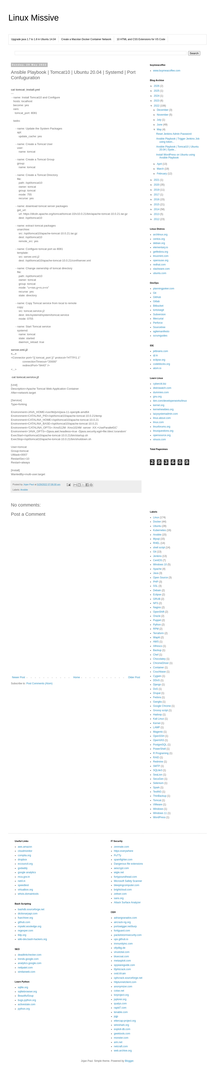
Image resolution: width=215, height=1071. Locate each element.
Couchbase (159, 671)
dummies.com (161, 392)
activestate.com (26, 1004)
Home (76, 677)
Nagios (157, 607)
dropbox (22, 859)
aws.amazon (25, 846)
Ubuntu (157, 526)
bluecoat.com (121, 956)
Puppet (157, 620)
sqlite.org (23, 987)
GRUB (156, 598)
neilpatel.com (25, 967)
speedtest (23, 885)
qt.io (155, 355)
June (160, 124)
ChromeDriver (161, 663)
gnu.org (157, 396)
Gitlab (156, 301)
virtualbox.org (25, 889)
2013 (157, 214)
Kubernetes (159, 530)
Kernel (156, 723)
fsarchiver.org (25, 917)
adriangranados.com (125, 917)
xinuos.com (159, 439)
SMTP (156, 766)
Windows (158, 808)
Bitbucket (158, 305)
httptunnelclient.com (125, 982)
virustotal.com (122, 952)
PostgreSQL (160, 744)
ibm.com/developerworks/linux (170, 400)
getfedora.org (160, 251)
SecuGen (158, 778)
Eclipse (157, 594)
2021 (157, 179)
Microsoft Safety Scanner (128, 881)
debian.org (159, 243)
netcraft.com (121, 1046)
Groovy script (160, 710)
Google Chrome (162, 705)
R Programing (161, 753)
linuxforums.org (161, 426)
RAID (156, 757)
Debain (157, 590)
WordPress (159, 817)
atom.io (157, 368)
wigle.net (119, 872)
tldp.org (22, 935)
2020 (157, 184)
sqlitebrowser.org (27, 991)
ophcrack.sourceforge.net (128, 977)
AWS (156, 641)
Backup (157, 650)
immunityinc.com (123, 943)
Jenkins (157, 556)
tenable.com (121, 1012)
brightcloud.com (123, 889)
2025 (157, 90)
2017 (157, 194)
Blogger (129, 1060)
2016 (157, 199)
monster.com (121, 1037)
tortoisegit (158, 310)
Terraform (158, 633)
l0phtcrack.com (122, 969)
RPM (156, 628)
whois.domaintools (28, 893)
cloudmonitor (25, 850)
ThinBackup (159, 795)
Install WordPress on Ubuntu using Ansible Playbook (175, 156)
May (159, 129)
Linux (156, 517)
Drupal (156, 693)
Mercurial (158, 318)
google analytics (27, 872)
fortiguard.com (122, 930)
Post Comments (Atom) (39, 683)
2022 (157, 105)
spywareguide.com (124, 965)
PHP (155, 581)
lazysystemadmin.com (165, 413)
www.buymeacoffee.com (166, 70)
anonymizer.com (123, 986)
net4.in (21, 881)
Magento (158, 731)
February (162, 173)
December (163, 109)
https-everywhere (123, 850)
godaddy (23, 868)
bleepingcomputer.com (126, 885)
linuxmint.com (160, 256)
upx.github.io (121, 939)
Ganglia (157, 701)
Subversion (159, 314)
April (160, 163)
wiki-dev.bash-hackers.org (32, 939)
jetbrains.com (160, 351)
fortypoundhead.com (125, 876)
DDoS (156, 680)
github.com (24, 922)
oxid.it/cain (120, 973)
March (161, 168)
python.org (24, 1008)
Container (158, 667)
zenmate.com (121, 846)
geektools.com (122, 1033)
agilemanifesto (161, 331)
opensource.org (161, 435)
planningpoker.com (163, 288)
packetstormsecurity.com (128, 935)
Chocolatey (159, 658)
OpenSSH (158, 736)
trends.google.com (28, 959)
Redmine (158, 761)
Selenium (158, 783)
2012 (157, 219)
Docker (157, 521)
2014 (157, 209)
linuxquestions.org (163, 430)
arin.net (118, 1042)
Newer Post (18, 677)
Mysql (156, 538)
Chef (155, 654)
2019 (157, 189)
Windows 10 (160, 564)
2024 (157, 95)
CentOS (157, 560)
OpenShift (158, 611)
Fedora (157, 697)
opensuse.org (160, 260)
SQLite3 (157, 770)
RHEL (156, 543)
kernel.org (158, 405)
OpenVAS (158, 740)
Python (157, 624)
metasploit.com (122, 960)
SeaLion (157, 774)
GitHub (157, 297)
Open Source (160, 577)
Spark (156, 787)
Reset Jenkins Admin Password (173, 133)
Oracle (156, 616)
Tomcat (157, 800)
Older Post (134, 677)
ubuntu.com (159, 273)
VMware (157, 804)
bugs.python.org (27, 1000)
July (159, 119)
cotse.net (119, 990)
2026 (157, 85)
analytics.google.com (29, 963)
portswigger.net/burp (125, 926)
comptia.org (24, 855)
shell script (159, 547)
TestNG (157, 791)
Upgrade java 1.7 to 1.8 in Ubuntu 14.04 (33, 39)
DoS (155, 688)
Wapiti (156, 637)
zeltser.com (120, 893)
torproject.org (121, 994)
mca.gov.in (24, 876)
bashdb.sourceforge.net (31, 909)
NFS (155, 603)
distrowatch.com (162, 387)
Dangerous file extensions (128, 863)
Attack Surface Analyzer (127, 902)
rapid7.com (120, 1007)
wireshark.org (121, 1025)
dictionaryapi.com (27, 913)
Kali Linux (158, 718)
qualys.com (120, 1003)
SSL (155, 585)
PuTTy (117, 855)
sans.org (119, 898)
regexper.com (25, 930)
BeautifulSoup (26, 995)
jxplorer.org (120, 999)
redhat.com (159, 264)
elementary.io (160, 247)
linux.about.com (162, 418)
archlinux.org (160, 234)
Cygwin (157, 676)
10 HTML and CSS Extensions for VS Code (141, 39)
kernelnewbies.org (163, 409)
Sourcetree (159, 327)
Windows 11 (160, 813)
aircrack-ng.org (122, 922)
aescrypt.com (121, 868)
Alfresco (157, 646)
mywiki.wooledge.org (29, 926)
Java (155, 573)
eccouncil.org (25, 863)
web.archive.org (123, 1050)
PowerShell (159, 748)
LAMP (156, 727)
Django (157, 684)
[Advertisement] (76, 641)
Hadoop (157, 714)
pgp (116, 1016)
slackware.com (161, 268)
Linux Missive (33, 17)
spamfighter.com (123, 859)
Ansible (24, 489)
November (163, 114)
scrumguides (160, 335)
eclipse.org (159, 359)
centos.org (159, 238)
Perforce (158, 322)
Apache (157, 568)
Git (154, 292)
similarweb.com (26, 971)
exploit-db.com (122, 1029)
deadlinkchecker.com (29, 954)
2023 (157, 100)
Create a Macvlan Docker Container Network (86, 39)
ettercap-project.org (125, 1020)
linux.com (158, 422)
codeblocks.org (161, 364)
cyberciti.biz (159, 383)
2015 (157, 204)
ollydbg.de (120, 947)
